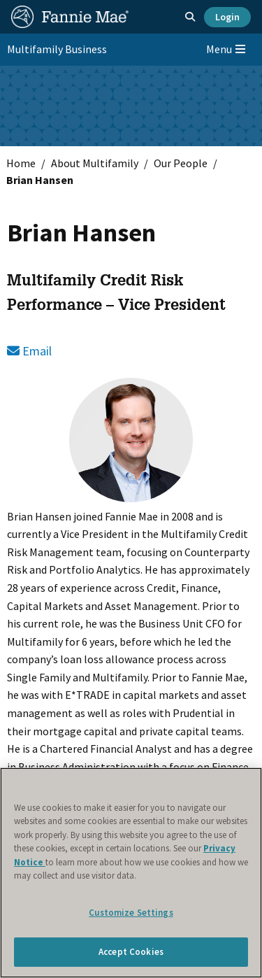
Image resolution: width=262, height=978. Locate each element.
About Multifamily (94, 163)
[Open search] (190, 17)
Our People (181, 163)
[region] (131, 872)
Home (21, 163)
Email (29, 351)
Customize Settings (131, 913)
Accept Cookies (131, 952)
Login (227, 16)
